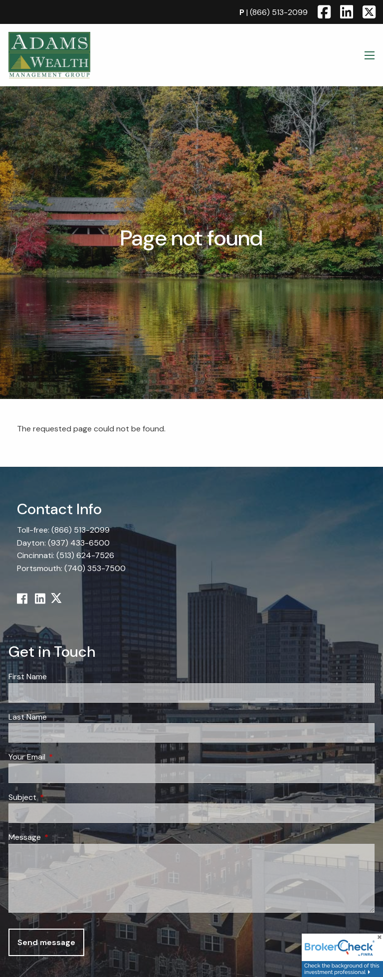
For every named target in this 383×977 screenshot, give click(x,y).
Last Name (27, 717)
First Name (27, 676)
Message (62, 837)
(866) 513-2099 (279, 12)
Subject (60, 797)
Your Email (65, 757)
